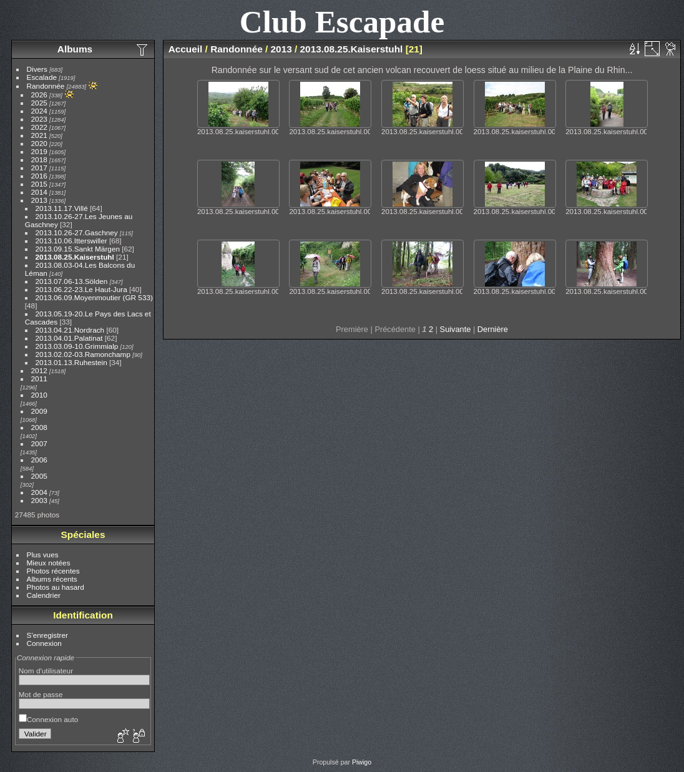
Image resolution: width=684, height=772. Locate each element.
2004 (39, 492)
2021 (39, 135)
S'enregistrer (47, 635)
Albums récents (52, 579)
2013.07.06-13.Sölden (73, 281)
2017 (39, 168)
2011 (39, 378)
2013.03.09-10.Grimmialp (77, 346)
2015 (39, 184)
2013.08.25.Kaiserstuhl (75, 257)
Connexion (44, 643)
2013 (39, 200)
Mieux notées (49, 563)
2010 (39, 395)
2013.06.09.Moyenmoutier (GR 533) (94, 297)
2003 (39, 500)
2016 (39, 176)
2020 (39, 143)
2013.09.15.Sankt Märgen (79, 249)
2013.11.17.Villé (62, 208)
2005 (39, 476)
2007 (39, 443)
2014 (39, 192)
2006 (39, 460)
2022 (39, 127)
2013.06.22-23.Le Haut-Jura (81, 289)
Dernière (492, 329)
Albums (74, 49)
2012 (39, 370)
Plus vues (43, 554)
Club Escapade (342, 21)
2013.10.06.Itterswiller (71, 241)
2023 (39, 119)
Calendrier (44, 595)
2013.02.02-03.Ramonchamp (83, 354)
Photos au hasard (55, 587)
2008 (39, 427)
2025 (39, 103)
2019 (39, 151)
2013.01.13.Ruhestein (71, 362)
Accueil (186, 49)
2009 (39, 411)
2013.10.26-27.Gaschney (77, 232)
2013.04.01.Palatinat (69, 338)
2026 (39, 94)
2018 (39, 159)
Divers (37, 69)
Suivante (455, 329)
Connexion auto (48, 719)
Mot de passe (41, 694)
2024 (39, 111)
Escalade (42, 77)
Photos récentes (53, 571)
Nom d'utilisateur (46, 671)
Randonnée (46, 86)
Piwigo (361, 762)
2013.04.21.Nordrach (71, 330)
